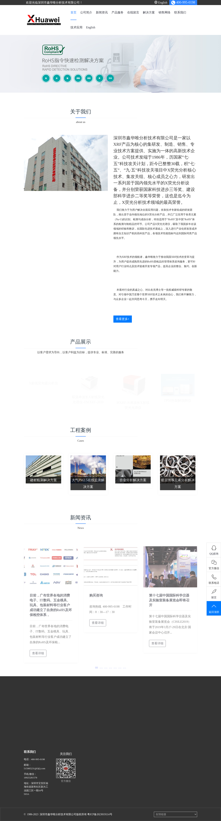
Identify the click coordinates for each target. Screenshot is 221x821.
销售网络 (164, 12)
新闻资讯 (102, 12)
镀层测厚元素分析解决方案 (178, 486)
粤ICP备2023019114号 (99, 814)
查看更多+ (122, 319)
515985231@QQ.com (34, 771)
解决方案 (149, 12)
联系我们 (180, 12)
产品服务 (117, 12)
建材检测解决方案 (43, 483)
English (160, 2)
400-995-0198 (38, 762)
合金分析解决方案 (133, 483)
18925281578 (30, 780)
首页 (73, 12)
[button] (106, 81)
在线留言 (133, 12)
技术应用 (76, 27)
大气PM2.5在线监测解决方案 (88, 486)
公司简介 (86, 12)
